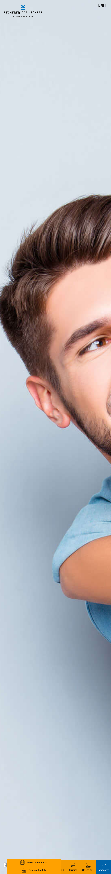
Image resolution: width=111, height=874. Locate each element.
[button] (73, 867)
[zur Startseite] (23, 11)
